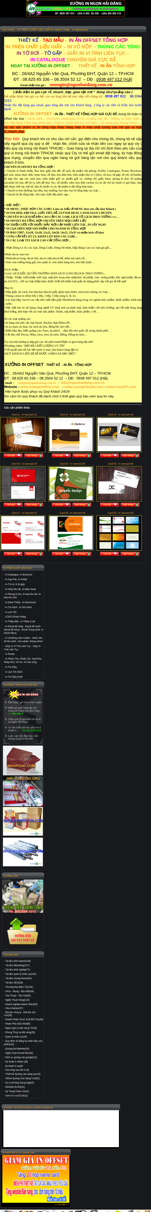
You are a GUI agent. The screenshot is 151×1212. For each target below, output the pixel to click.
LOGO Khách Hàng (15, 616)
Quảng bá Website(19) (17, 1048)
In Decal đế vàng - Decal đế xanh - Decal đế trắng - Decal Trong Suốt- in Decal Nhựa (23, 629)
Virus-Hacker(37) (14, 1008)
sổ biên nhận (130, 118)
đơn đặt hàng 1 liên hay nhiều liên (28, 123)
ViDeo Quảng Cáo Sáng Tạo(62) (22, 1078)
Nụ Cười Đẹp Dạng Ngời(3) (19, 1082)
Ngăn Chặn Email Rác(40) (19, 1053)
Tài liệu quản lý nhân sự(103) (20, 974)
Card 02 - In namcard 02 (72, 414)
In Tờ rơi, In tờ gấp (15, 584)
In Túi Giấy (11, 667)
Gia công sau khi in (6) (17, 1070)
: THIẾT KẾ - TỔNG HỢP (73, 65)
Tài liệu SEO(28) (14, 982)
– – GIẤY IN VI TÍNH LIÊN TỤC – (73, 53)
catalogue (68, 118)
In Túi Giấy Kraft (13, 676)
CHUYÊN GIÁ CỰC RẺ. (73, 59)
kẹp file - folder (108, 118)
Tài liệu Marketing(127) (17, 965)
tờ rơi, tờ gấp (86, 118)
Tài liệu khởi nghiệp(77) (17, 969)
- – (73, 40)
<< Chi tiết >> (62, 1204)
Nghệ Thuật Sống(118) (17, 1000)
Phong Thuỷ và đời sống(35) (20, 1032)
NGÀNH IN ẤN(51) (15, 1087)
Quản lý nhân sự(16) (16, 1036)
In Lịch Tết (10, 612)
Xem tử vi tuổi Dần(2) (16, 1095)
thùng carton (129, 123)
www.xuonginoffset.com (40, 387)
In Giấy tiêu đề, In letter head (20, 589)
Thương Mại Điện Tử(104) (19, 987)
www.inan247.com (121, 387)
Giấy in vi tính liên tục (69, 123)
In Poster (10, 654)
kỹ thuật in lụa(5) (14, 1066)
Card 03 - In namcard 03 (120, 414)
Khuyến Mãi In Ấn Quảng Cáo (18, 1152)
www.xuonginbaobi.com (83, 387)
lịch (115, 123)
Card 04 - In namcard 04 (24, 463)
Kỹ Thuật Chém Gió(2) (17, 1091)
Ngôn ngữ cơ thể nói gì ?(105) (21, 1028)
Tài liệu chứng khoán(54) (18, 978)
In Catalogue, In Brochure (18, 574)
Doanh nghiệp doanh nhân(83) (21, 1004)
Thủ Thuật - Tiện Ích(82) (18, 995)
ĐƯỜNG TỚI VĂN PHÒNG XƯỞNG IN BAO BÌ (28, 1107)
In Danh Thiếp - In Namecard (20, 602)
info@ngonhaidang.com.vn (83, 383)
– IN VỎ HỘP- (73, 46)
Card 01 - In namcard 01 (24, 414)
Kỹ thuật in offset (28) (16, 1061)
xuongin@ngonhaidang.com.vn (37, 382)
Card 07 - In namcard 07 (24, 513)
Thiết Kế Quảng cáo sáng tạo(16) (23, 1074)
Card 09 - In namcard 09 (120, 513)
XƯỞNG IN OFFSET (32, 113)
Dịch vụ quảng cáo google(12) (21, 1057)
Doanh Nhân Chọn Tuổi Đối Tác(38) (24, 1019)
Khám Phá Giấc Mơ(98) (17, 1023)
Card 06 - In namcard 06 (120, 463)
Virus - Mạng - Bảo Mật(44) (19, 991)
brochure (53, 118)
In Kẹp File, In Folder (16, 579)
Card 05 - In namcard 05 (72, 463)
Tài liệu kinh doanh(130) (18, 961)
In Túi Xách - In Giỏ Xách (18, 607)
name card (34, 118)
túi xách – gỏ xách (99, 123)
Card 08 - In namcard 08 (72, 513)
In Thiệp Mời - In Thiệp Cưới (20, 621)
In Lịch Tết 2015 (13, 672)
